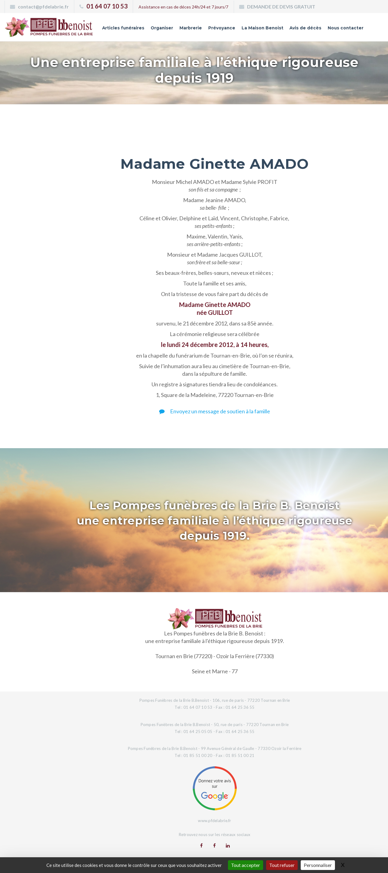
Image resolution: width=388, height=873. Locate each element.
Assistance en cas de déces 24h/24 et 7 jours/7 (183, 6)
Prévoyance (219, 28)
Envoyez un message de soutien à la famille (214, 411)
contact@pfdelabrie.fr (43, 6)
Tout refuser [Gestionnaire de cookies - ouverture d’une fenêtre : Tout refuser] (282, 865)
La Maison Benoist (261, 28)
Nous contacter (345, 28)
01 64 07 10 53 (107, 6)
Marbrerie (188, 28)
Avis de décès (305, 28)
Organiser (159, 28)
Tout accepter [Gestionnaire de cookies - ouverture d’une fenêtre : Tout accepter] (245, 865)
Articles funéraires (120, 28)
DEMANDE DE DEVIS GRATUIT (281, 6)
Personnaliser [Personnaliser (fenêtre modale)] (318, 865)
